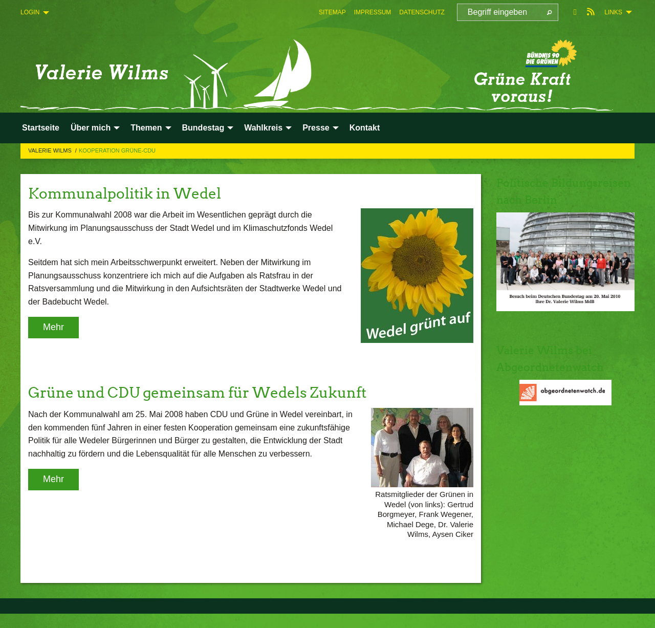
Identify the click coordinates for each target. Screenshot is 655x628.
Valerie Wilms (50, 150)
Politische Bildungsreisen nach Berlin (558, 199)
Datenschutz (421, 12)
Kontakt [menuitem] (365, 127)
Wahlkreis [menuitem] (263, 127)
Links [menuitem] (613, 12)
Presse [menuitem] (316, 127)
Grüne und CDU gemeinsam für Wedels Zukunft (222, 392)
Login (29, 12)
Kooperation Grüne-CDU (117, 150)
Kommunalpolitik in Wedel (138, 193)
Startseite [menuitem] (40, 127)
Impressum (372, 12)
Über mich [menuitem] (91, 127)
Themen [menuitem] (146, 127)
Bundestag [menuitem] (203, 127)
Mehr (53, 327)
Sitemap (332, 12)
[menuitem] (332, 12)
